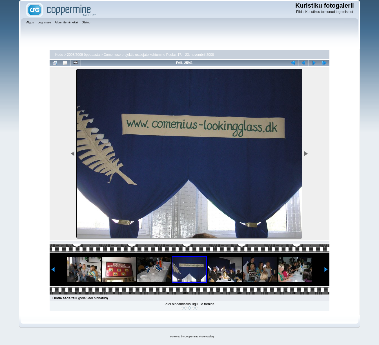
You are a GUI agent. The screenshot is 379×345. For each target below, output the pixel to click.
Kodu (59, 55)
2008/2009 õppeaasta (83, 55)
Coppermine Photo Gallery (199, 336)
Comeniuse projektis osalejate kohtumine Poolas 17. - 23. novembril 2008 (159, 55)
